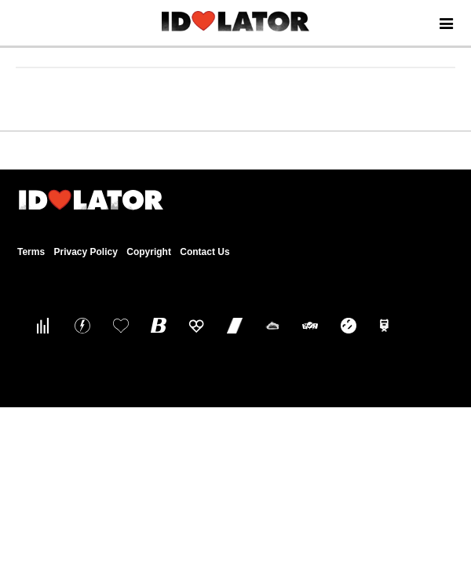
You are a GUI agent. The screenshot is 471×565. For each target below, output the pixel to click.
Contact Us (204, 251)
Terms (31, 251)
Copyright (148, 251)
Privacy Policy (85, 251)
